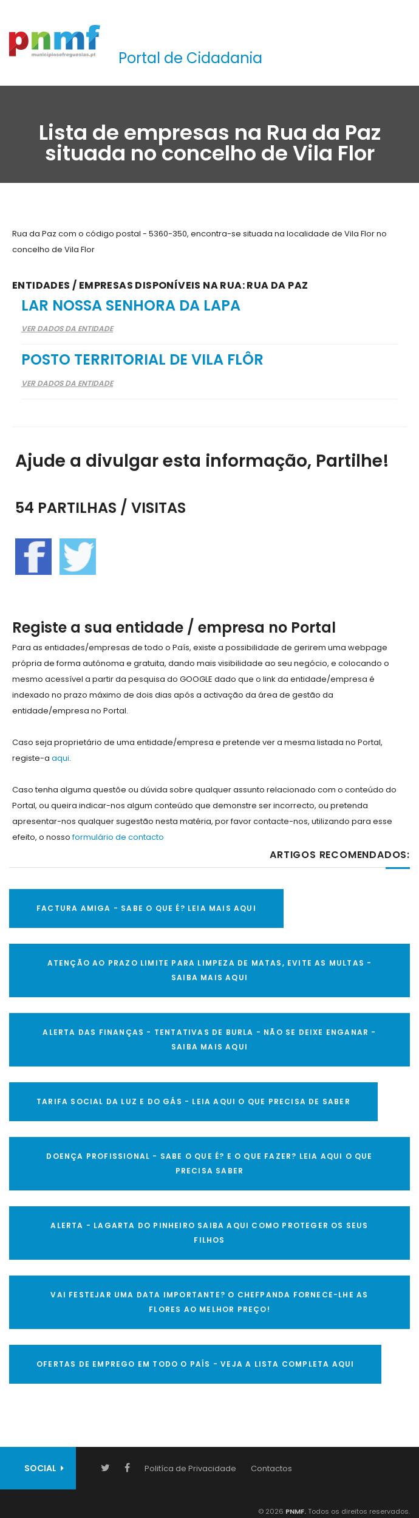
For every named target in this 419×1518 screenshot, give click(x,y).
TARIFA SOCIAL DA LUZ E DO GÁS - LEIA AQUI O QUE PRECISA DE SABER (193, 1101)
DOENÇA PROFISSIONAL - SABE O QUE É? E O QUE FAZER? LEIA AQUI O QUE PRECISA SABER (209, 1163)
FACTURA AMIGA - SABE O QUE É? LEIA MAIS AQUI (146, 908)
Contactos (271, 1468)
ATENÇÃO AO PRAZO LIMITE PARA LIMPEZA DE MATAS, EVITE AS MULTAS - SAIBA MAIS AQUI (209, 970)
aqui (60, 758)
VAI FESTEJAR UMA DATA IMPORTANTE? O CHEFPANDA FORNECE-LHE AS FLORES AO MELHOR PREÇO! (209, 1302)
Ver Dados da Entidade (67, 328)
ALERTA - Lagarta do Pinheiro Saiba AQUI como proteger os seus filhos (209, 1232)
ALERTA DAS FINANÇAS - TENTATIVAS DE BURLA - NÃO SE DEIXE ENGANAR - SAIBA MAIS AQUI (209, 1039)
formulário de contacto (118, 837)
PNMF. (295, 1511)
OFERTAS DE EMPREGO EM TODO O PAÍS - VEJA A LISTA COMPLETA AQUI (195, 1364)
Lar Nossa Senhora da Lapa (130, 305)
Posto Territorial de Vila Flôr (142, 359)
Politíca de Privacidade (190, 1468)
